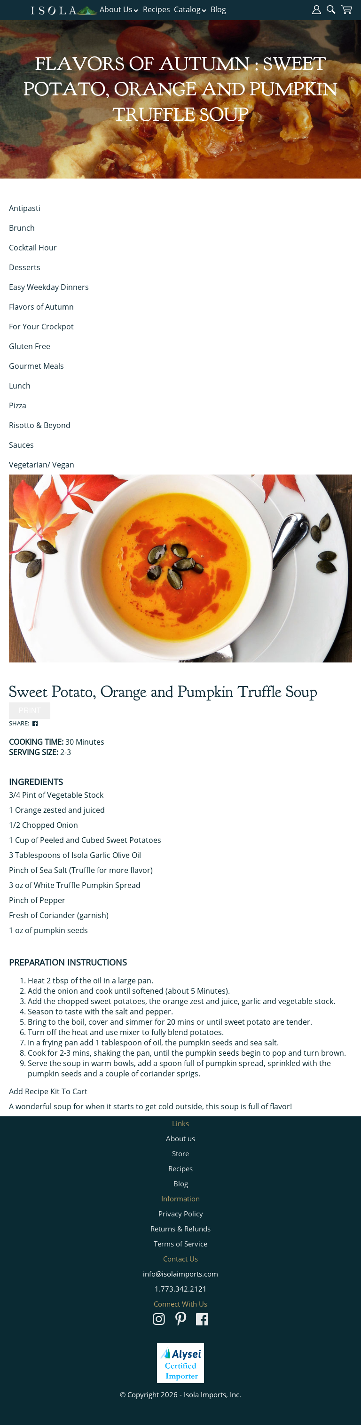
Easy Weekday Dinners (49, 287)
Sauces (21, 445)
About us (180, 1138)
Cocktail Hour (33, 247)
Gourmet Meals (36, 366)
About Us (119, 9)
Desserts (24, 267)
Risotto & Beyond (40, 425)
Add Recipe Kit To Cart (48, 1091)
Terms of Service (180, 1243)
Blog (218, 9)
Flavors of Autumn (41, 307)
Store (180, 1153)
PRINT (29, 711)
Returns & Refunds (180, 1228)
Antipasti (24, 208)
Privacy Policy (180, 1213)
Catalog (190, 9)
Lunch (20, 386)
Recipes (156, 9)
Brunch (22, 228)
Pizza (17, 405)
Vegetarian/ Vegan (41, 464)
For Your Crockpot (41, 326)
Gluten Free (29, 346)
